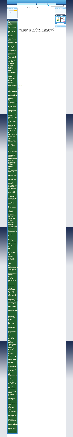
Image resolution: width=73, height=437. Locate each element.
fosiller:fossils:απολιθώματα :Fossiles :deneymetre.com (12, 188)
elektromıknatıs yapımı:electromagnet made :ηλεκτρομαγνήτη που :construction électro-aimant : (12, 203)
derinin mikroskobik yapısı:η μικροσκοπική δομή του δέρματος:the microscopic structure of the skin (12, 327)
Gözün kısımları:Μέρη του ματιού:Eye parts (12, 378)
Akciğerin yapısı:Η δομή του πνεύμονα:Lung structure (12, 345)
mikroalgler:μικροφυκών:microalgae (12, 401)
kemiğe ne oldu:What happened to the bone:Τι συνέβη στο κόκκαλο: (11, 259)
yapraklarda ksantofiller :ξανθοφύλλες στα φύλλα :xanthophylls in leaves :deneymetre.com (11, 155)
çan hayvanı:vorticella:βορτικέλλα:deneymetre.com (12, 87)
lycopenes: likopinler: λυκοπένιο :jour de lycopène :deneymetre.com (12, 183)
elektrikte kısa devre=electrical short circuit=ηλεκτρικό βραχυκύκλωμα (12, 73)
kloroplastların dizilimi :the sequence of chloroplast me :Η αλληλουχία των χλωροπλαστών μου (12, 57)
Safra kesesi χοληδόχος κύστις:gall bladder (11, 338)
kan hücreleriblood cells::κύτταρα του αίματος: (12, 285)
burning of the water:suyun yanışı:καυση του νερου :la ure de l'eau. (12, 243)
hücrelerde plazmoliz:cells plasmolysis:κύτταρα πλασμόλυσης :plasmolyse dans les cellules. (12, 207)
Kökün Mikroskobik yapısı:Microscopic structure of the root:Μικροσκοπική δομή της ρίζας (12, 428)
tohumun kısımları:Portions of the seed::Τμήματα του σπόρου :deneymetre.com (12, 118)
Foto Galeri (33, 3)
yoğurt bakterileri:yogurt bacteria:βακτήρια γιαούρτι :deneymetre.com (12, 141)
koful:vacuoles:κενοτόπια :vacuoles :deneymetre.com (12, 148)
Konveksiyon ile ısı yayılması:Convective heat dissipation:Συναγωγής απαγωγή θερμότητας (12, 192)
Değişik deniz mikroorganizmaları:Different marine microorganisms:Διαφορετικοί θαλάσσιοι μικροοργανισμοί (12, 374)
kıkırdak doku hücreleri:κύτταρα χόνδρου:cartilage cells (11, 320)
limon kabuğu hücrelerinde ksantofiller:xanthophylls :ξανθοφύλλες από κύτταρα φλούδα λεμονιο (12, 163)
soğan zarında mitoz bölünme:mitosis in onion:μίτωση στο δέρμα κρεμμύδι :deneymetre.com (12, 145)
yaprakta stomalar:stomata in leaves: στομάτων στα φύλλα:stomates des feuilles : (12, 227)
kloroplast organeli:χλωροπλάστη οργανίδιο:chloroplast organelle (11, 323)
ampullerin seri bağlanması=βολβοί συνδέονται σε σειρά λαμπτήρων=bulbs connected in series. (12, 69)
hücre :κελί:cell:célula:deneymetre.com (12, 248)
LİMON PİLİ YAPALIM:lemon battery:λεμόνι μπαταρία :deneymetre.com (11, 255)
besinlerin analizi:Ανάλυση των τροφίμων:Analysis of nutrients (12, 359)
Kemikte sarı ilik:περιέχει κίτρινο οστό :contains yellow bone (12, 412)
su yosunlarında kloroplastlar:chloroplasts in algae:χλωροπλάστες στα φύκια (12, 175)
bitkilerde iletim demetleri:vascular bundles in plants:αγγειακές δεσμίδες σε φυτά (12, 167)
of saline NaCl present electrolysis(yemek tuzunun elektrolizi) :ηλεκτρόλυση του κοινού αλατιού (12, 231)
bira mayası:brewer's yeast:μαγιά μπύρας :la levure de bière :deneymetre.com (12, 151)
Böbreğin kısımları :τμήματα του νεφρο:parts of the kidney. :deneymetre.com (12, 115)
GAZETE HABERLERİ (52, 3)
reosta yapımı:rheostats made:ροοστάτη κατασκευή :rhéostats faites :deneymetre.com (12, 219)
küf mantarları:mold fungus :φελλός (12, 246)
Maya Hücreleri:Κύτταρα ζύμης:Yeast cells (12, 431)
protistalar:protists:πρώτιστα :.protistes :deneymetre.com (12, 186)
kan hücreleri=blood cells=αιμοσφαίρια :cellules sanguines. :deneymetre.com (12, 179)
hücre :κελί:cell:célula (11, 283)
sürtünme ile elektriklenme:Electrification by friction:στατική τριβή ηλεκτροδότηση (12, 348)
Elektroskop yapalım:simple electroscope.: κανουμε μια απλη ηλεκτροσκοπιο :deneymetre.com (12, 110)
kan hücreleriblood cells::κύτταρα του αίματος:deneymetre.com (11, 252)
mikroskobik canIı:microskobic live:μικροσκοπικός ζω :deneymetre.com (11, 81)
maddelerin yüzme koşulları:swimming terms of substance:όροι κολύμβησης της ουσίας (12, 39)
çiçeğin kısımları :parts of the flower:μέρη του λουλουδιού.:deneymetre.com (12, 103)
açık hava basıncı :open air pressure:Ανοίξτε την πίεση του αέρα (12, 263)
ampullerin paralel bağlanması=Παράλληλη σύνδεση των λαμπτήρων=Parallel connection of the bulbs (11, 77)
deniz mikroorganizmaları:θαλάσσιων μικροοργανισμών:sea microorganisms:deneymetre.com (12, 266)
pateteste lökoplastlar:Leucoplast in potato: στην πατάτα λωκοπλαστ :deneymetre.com (12, 133)
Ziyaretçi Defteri (40, 3)
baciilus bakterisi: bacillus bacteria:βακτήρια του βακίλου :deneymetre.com (12, 270)
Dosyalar (29, 3)
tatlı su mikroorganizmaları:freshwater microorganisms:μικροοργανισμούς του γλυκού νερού (12, 277)
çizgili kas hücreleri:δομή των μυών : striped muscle (12, 407)
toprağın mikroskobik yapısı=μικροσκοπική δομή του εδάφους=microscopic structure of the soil (12, 50)
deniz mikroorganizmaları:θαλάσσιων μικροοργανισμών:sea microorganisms (12, 341)
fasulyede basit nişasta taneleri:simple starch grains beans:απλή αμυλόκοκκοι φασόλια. (12, 137)
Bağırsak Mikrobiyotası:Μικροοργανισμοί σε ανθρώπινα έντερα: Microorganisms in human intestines (12, 419)
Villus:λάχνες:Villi (10, 409)
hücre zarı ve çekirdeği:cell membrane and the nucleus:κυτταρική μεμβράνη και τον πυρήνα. (12, 95)
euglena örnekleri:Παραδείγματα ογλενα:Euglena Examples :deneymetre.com (12, 31)
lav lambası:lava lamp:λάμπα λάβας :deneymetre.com (12, 42)
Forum (24, 3)
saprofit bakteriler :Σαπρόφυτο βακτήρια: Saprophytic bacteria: (11, 363)
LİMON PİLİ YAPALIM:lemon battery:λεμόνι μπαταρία (11, 289)
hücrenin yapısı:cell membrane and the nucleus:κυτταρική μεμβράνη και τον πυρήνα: (12, 91)
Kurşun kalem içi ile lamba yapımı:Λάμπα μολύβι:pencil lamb (12, 383)
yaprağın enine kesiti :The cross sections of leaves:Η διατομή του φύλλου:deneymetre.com (12, 129)
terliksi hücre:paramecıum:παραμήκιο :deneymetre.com (12, 274)
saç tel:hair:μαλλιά (11, 380)
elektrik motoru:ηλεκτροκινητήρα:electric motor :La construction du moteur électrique (12, 352)
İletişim (45, 3)
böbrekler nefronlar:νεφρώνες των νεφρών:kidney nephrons (12, 313)
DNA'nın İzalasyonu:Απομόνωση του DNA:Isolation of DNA (12, 366)
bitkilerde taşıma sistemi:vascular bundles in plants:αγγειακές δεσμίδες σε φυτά (12, 99)
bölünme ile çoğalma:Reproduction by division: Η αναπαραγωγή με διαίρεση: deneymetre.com (12, 27)
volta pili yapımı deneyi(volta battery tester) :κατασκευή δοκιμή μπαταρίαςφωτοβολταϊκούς (12, 235)
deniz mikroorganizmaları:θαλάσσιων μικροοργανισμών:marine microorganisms (12, 23)
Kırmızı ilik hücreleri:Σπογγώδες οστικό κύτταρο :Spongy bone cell (12, 415)
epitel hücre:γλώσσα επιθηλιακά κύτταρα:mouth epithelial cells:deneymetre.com (12, 121)
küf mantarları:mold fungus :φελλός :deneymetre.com (12, 61)
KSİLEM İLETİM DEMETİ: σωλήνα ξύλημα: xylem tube (12, 335)
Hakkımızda (19, 3)
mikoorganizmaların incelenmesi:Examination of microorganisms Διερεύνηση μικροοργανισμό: (12, 215)
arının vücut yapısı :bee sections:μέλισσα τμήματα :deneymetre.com (12, 54)
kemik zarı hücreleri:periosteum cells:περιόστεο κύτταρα (11, 317)
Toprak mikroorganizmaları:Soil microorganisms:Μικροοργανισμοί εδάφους (12, 424)
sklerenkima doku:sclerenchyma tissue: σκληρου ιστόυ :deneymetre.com (12, 106)
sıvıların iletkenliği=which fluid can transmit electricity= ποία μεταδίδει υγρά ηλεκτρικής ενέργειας (12, 46)
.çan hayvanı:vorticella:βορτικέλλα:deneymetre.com (12, 85)
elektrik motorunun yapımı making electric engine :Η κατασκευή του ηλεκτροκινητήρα (12, 239)
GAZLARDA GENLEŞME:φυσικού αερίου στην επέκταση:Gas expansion (12, 356)
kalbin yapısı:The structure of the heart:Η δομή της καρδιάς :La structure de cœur (12, 196)
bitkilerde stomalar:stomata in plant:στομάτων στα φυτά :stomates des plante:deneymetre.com (12, 159)
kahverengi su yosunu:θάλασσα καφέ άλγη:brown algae (11, 398)
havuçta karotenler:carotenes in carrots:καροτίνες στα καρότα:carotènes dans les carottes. (12, 171)
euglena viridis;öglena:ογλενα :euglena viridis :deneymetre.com (12, 35)
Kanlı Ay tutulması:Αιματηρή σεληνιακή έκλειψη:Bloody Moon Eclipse (12, 392)
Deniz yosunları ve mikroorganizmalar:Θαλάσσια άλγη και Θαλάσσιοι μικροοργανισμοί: (12, 370)
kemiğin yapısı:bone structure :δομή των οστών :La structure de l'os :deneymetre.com (12, 211)
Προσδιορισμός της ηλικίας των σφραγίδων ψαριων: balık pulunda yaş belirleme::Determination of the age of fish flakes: (12, 387)
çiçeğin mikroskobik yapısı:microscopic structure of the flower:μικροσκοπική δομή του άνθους (12, 64)
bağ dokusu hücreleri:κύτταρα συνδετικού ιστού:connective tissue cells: (12, 404)
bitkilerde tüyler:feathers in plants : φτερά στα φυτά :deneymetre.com (12, 125)
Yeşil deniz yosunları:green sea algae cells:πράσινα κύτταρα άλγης (12, 395)
